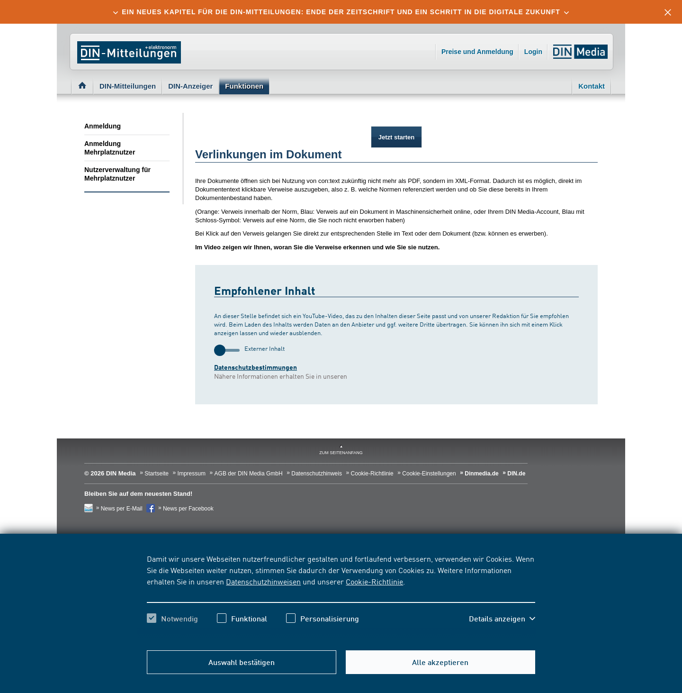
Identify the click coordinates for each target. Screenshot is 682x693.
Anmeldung (102, 126)
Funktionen (244, 86)
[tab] (341, 12)
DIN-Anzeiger (190, 86)
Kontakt (591, 86)
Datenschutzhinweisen (263, 581)
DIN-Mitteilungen (127, 86)
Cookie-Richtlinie (374, 581)
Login (533, 51)
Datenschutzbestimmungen (255, 367)
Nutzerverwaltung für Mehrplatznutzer (117, 174)
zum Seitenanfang (341, 452)
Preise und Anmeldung (477, 51)
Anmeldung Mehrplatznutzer (109, 148)
